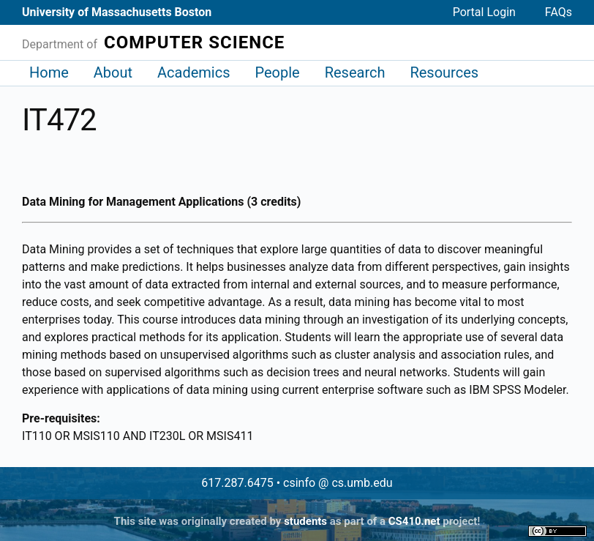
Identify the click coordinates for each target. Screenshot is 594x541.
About (113, 72)
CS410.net (414, 521)
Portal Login (484, 12)
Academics (193, 72)
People (277, 72)
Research (355, 72)
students (305, 521)
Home (49, 72)
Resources (444, 72)
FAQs (558, 12)
